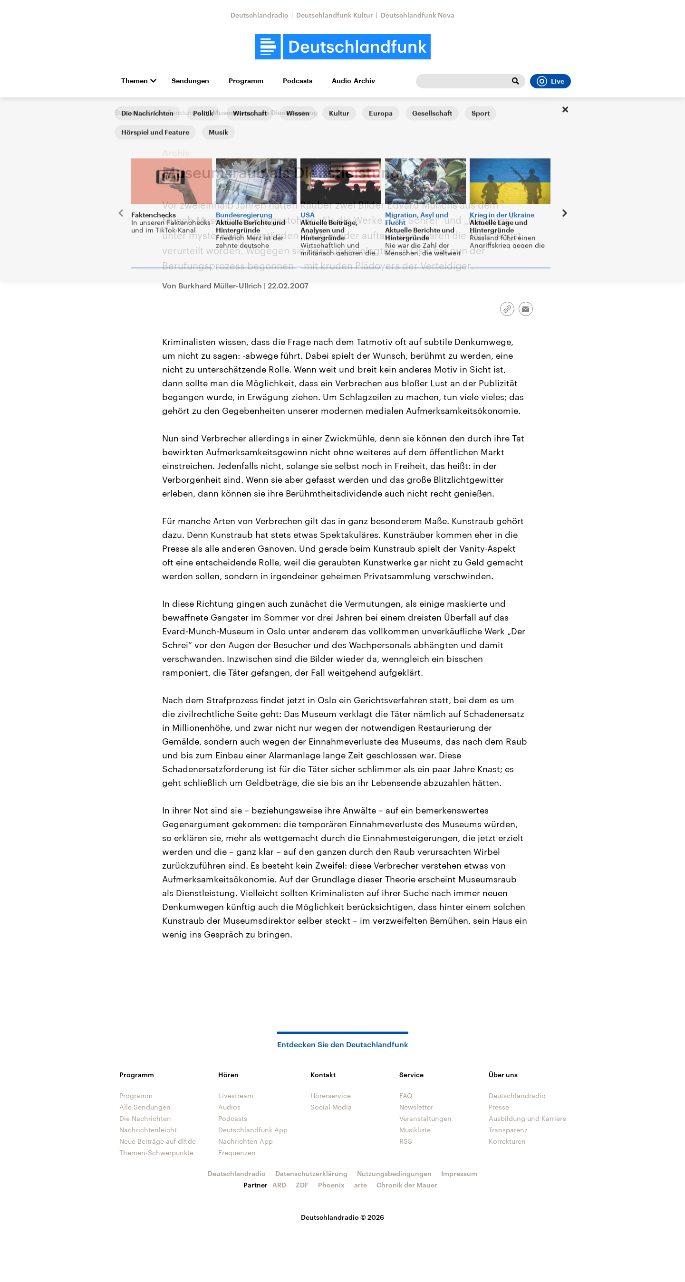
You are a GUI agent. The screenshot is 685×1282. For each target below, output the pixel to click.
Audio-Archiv (353, 80)
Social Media (331, 1107)
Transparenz (508, 1130)
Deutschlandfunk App (253, 1130)
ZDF (302, 1185)
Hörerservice (330, 1095)
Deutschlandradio (260, 15)
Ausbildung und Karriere (527, 1118)
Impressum (459, 1173)
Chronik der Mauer (406, 1185)
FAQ (406, 1095)
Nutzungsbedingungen (394, 1173)
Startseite (130, 112)
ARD (279, 1185)
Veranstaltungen (425, 1118)
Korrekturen (507, 1141)
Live (550, 81)
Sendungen (190, 80)
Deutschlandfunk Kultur (334, 15)
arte (360, 1185)
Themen (134, 80)
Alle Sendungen (178, 112)
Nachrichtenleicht (148, 1130)
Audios (229, 1107)
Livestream (235, 1095)
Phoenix (331, 1185)
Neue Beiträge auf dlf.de (157, 1141)
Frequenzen (237, 1152)
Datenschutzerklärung (311, 1173)
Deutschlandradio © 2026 (342, 1217)
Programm (246, 80)
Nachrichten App (245, 1141)
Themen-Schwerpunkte (156, 1152)
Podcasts (297, 80)
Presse (499, 1107)
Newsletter (416, 1107)
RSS (405, 1141)
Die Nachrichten (145, 1118)
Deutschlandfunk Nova (417, 15)
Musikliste (415, 1130)
